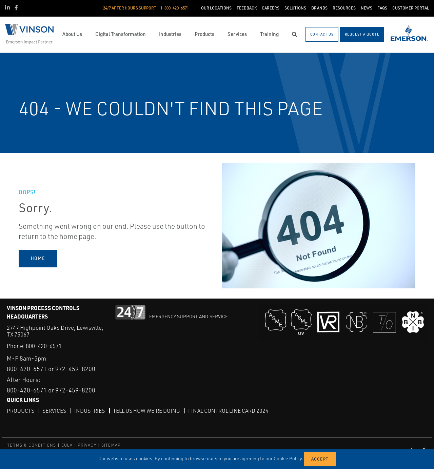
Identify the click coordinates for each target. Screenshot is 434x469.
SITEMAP (110, 445)
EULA (67, 445)
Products (20, 410)
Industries (89, 410)
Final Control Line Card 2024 (228, 410)
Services (54, 410)
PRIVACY (87, 445)
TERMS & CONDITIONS (31, 445)
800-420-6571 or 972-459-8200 (51, 368)
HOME (38, 258)
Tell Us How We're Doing (146, 410)
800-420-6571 (44, 345)
